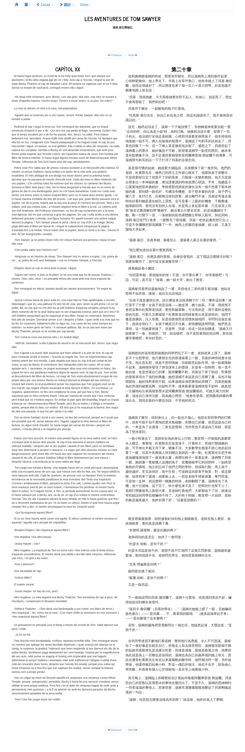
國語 (66, 4)
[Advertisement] (122, 38)
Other (85, 4)
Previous (115, 55)
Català (44, 4)
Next (132, 55)
